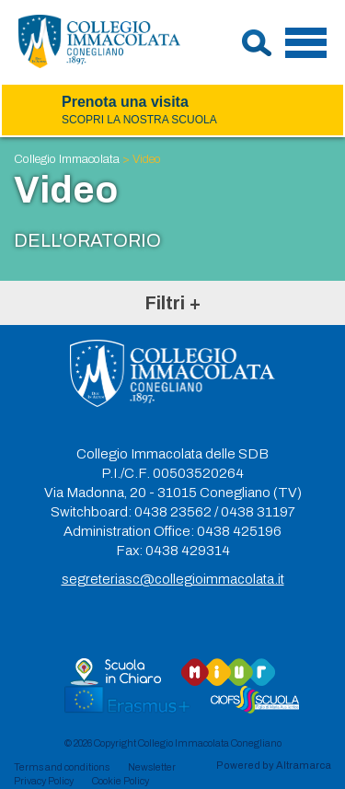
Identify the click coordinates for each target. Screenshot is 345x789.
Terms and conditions (61, 766)
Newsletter (152, 766)
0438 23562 (173, 512)
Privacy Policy (44, 780)
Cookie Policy (120, 780)
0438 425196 (239, 531)
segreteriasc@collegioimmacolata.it (173, 579)
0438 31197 (258, 512)
